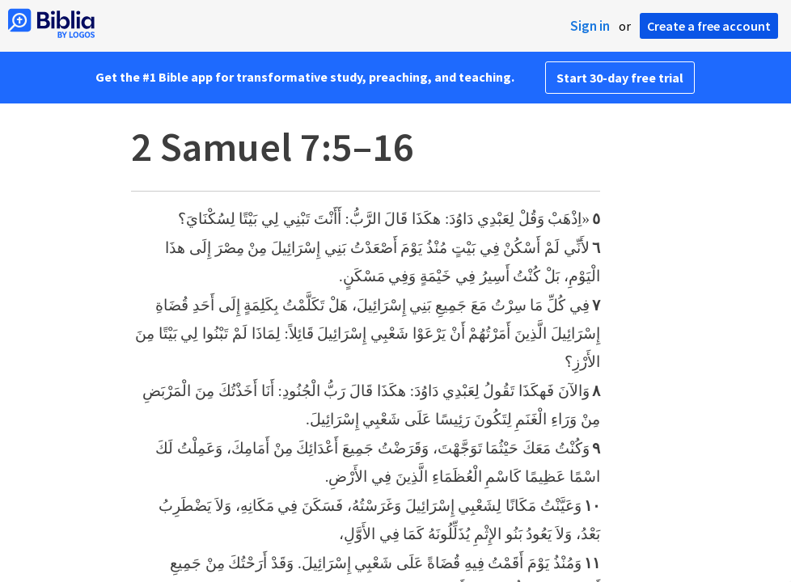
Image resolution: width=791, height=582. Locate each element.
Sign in (590, 26)
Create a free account (709, 26)
